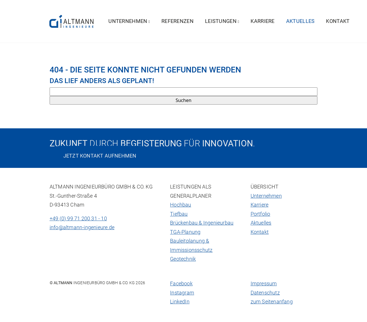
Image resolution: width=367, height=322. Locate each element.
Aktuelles (300, 21)
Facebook (181, 283)
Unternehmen (129, 21)
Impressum (264, 283)
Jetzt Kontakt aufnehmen (99, 156)
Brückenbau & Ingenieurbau (201, 223)
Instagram (182, 293)
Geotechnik (183, 259)
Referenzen (177, 21)
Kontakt (338, 21)
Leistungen (222, 21)
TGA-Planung (185, 232)
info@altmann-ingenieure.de (82, 227)
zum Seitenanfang (272, 302)
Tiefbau (179, 214)
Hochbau (180, 205)
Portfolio (260, 214)
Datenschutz (265, 293)
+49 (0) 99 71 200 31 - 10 (78, 218)
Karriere (262, 21)
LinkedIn (180, 302)
